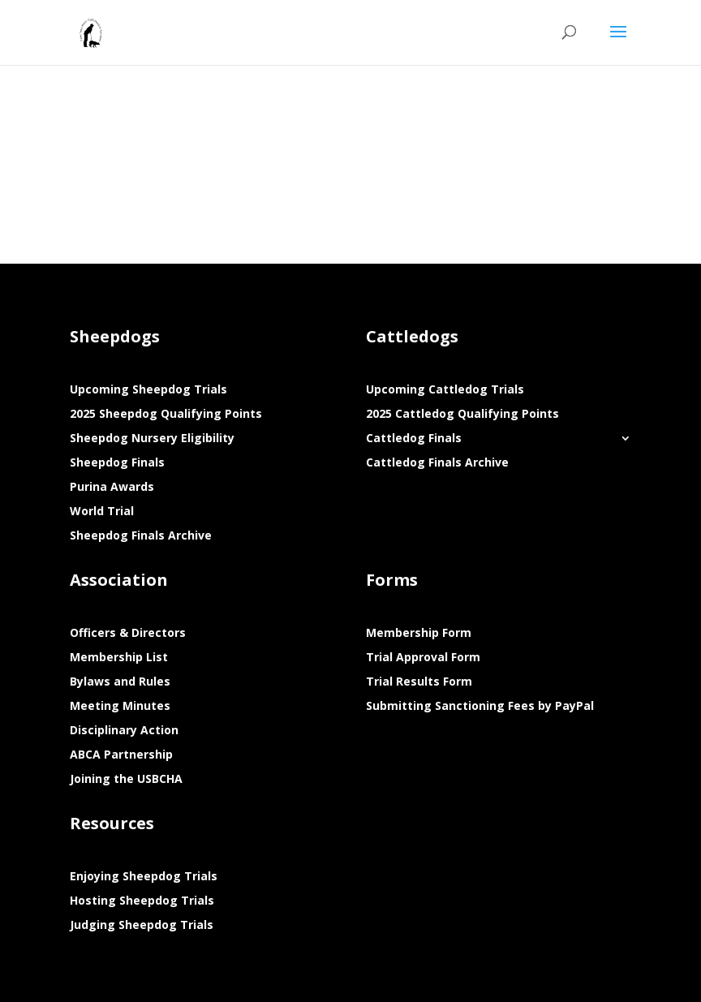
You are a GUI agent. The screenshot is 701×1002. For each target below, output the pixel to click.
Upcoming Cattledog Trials (445, 390)
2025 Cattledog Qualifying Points (462, 414)
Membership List (119, 658)
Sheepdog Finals (117, 463)
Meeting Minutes (120, 706)
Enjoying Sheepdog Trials (143, 877)
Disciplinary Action (124, 731)
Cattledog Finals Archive (437, 463)
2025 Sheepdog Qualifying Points (166, 414)
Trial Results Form (419, 682)
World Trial (102, 511)
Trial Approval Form (423, 658)
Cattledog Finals (414, 438)
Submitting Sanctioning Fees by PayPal (480, 706)
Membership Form (418, 633)
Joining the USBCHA (126, 779)
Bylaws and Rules (120, 682)
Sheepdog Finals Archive (141, 536)
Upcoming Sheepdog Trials (148, 390)
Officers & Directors (128, 633)
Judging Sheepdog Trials (141, 925)
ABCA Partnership (121, 755)
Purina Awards (112, 487)
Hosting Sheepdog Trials (142, 901)
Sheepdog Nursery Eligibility (152, 438)
